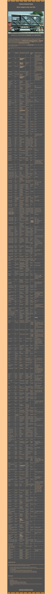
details (36, 317)
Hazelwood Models (22, 59)
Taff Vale (24, 40)
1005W (32, 221)
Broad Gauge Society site (24, 42)
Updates (42, 1)
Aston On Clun (38, 35)
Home (9, 1)
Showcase (13, 1)
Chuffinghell (22, 110)
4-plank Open (11, 212)
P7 (40, 275)
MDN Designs (21, 519)
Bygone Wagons (21, 63)
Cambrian (31, 40)
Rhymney (35, 40)
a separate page (30, 44)
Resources (38, 1)
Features (25, 1)
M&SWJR (41, 40)
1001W (32, 220)
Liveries (29, 1)
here (33, 41)
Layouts (17, 1)
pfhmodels (29, 35)
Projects (21, 1)
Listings (33, 1)
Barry (27, 40)
